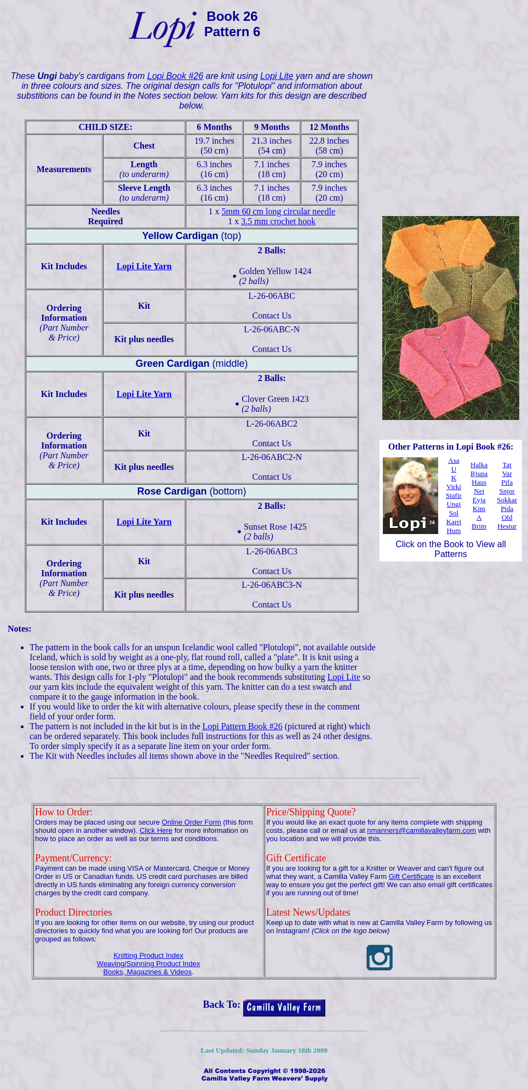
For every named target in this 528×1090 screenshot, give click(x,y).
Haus (479, 482)
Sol (453, 513)
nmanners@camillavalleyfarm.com (421, 830)
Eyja (479, 500)
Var (507, 473)
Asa (453, 460)
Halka (478, 465)
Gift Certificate (411, 876)
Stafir (454, 495)
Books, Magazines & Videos (147, 972)
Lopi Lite (277, 76)
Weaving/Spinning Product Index (148, 964)
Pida (507, 508)
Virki (453, 486)
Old (507, 517)
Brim (479, 526)
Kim (479, 508)
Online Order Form (191, 822)
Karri (453, 522)
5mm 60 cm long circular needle (278, 211)
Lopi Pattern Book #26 (243, 726)
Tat (506, 465)
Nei (479, 491)
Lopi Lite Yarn (144, 266)
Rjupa (478, 473)
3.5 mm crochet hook (278, 221)
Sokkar (507, 500)
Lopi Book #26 (175, 76)
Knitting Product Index (148, 955)
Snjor (507, 491)
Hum (453, 530)
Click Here (156, 830)
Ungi (453, 504)
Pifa (507, 482)
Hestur (506, 526)
